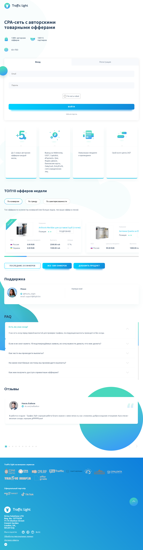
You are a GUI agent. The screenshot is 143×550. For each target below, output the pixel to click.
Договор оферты (11, 539)
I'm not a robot (73, 96)
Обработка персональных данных (18, 535)
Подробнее (65, 231)
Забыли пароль (71, 114)
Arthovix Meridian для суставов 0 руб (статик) (60, 228)
